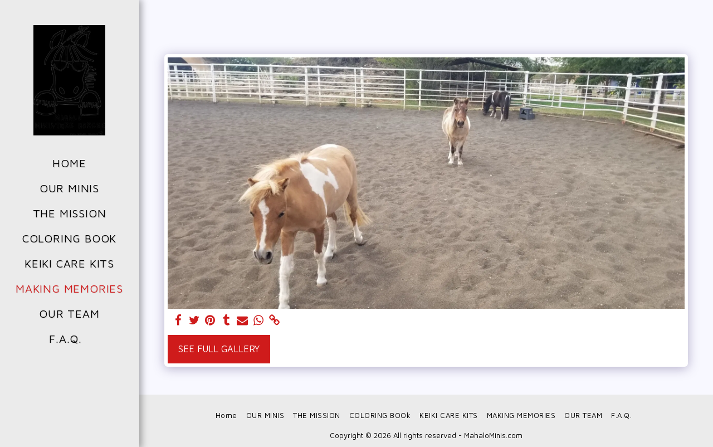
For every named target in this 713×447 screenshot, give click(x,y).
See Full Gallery (219, 348)
